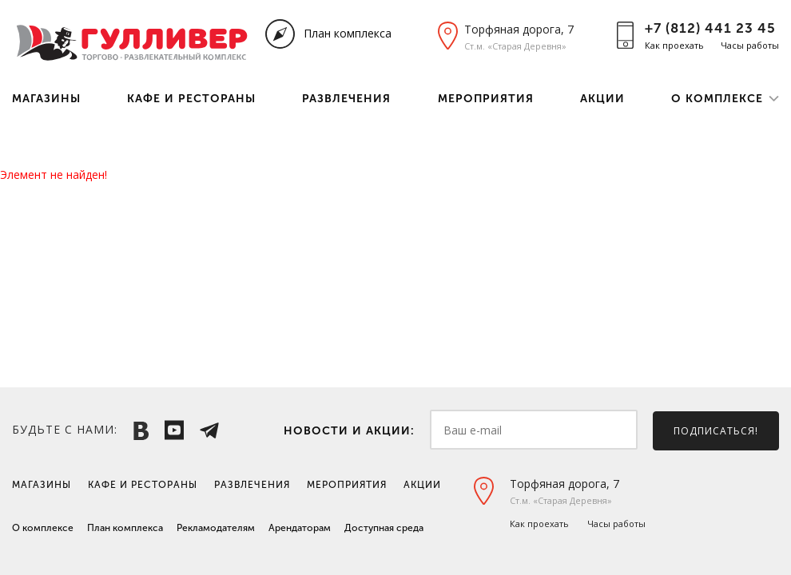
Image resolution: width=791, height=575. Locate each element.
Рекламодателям (216, 527)
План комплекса (348, 33)
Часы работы (750, 45)
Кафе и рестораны (191, 98)
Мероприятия (486, 98)
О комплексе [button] (717, 98)
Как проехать (674, 45)
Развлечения (346, 98)
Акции (602, 98)
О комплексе (43, 527)
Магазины (46, 98)
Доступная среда (383, 527)
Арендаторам (299, 527)
